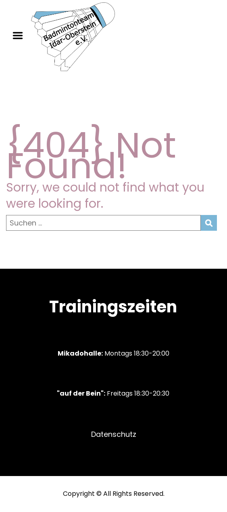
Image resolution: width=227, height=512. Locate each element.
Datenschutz (113, 434)
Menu (20, 35)
